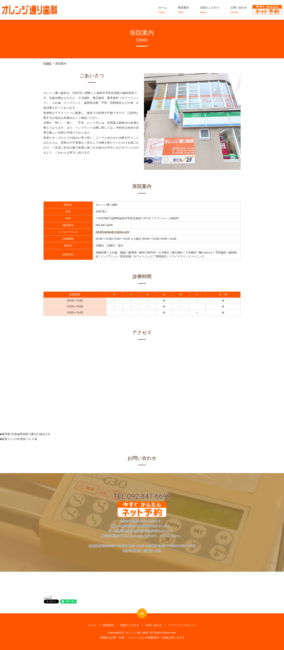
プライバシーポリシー (182, 625)
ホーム (163, 10)
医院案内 (183, 10)
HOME (47, 63)
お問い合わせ (238, 10)
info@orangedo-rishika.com (113, 231)
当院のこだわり (209, 10)
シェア (48, 597)
